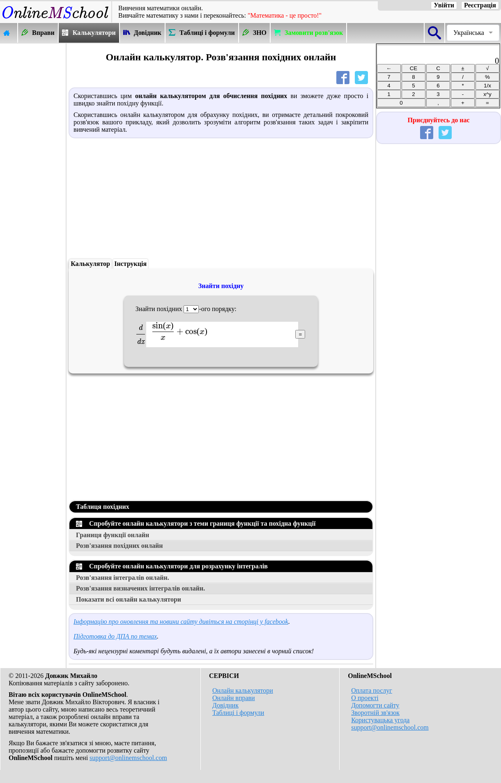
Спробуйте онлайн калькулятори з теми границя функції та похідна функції (195, 523)
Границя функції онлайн (112, 534)
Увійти (444, 5)
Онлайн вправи (233, 697)
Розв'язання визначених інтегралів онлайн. (140, 588)
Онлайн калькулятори (242, 690)
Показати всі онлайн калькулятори (128, 599)
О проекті (364, 697)
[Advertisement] (33, 167)
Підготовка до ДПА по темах (115, 636)
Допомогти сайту (375, 705)
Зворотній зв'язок (375, 712)
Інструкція (130, 263)
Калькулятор (90, 263)
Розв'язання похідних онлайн (119, 545)
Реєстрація (480, 5)
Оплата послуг (371, 690)
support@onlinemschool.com (128, 757)
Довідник (225, 705)
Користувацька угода (380, 720)
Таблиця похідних (102, 506)
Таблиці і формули (238, 712)
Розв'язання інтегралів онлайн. (122, 577)
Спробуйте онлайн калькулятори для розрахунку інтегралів (172, 566)
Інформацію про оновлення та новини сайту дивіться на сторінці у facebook (181, 621)
